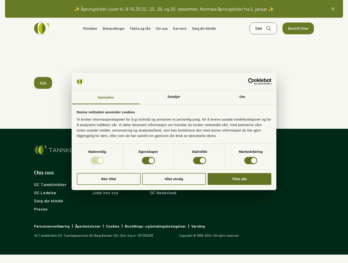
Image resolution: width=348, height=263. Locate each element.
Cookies (112, 234)
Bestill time (298, 33)
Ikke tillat (108, 179)
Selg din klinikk (204, 33)
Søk (258, 33)
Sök (43, 91)
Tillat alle (239, 179)
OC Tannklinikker (50, 192)
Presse (41, 217)
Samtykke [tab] (106, 97)
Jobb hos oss (105, 200)
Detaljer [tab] (174, 97)
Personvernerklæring (52, 234)
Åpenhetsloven (88, 234)
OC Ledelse (45, 200)
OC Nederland (163, 200)
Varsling (198, 234)
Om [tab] (242, 97)
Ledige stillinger (108, 192)
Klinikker (90, 33)
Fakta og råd (140, 33)
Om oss (162, 33)
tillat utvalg (174, 179)
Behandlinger (114, 33)
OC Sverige (161, 192)
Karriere (180, 33)
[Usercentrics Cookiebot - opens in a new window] (251, 81)
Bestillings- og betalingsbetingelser (155, 234)
